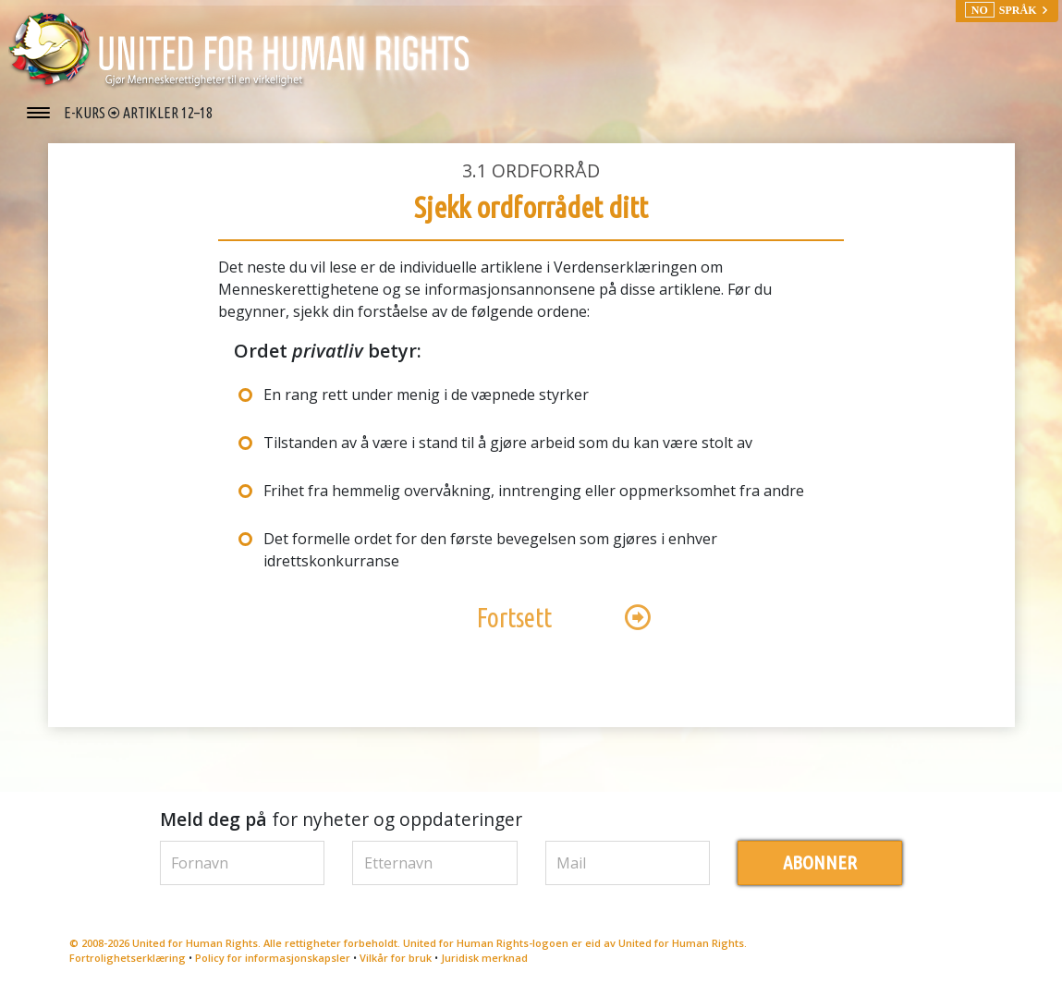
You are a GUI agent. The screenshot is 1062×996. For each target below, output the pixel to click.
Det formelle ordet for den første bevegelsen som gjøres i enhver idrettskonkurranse (490, 549)
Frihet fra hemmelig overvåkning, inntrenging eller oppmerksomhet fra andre (533, 490)
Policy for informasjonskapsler (272, 958)
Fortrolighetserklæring (127, 958)
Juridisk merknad (484, 958)
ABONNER (820, 862)
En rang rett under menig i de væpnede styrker (426, 394)
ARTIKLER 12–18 (168, 112)
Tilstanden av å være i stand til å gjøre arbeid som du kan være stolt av (507, 442)
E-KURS (86, 112)
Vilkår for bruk (396, 958)
